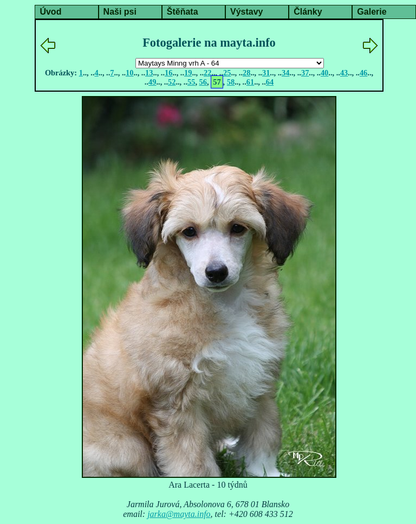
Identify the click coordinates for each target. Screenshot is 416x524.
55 (191, 82)
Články (308, 11)
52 (172, 82)
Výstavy (246, 11)
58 (231, 82)
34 (285, 72)
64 (270, 82)
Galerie (371, 11)
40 (324, 72)
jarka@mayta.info (178, 514)
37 (305, 72)
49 (152, 82)
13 (149, 72)
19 (188, 72)
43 (344, 72)
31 (266, 72)
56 (203, 82)
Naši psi (119, 11)
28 (246, 72)
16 (168, 72)
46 (363, 72)
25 (227, 72)
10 (129, 72)
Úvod (50, 11)
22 (207, 72)
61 (250, 82)
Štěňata (182, 11)
